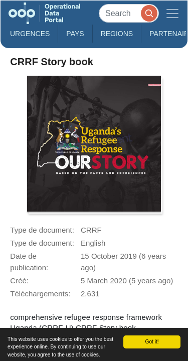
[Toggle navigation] (172, 13)
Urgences (30, 34)
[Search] (129, 13)
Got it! (151, 341)
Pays (75, 34)
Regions (117, 34)
